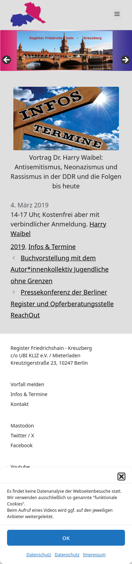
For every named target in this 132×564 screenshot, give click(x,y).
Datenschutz (38, 555)
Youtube (20, 466)
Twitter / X (22, 435)
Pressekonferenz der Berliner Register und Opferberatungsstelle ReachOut (62, 303)
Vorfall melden (27, 384)
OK (66, 537)
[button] (121, 476)
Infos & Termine (52, 246)
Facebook (22, 445)
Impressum (94, 555)
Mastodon (22, 425)
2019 (18, 246)
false (7, 60)
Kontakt (20, 404)
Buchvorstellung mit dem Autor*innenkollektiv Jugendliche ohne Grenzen (60, 269)
